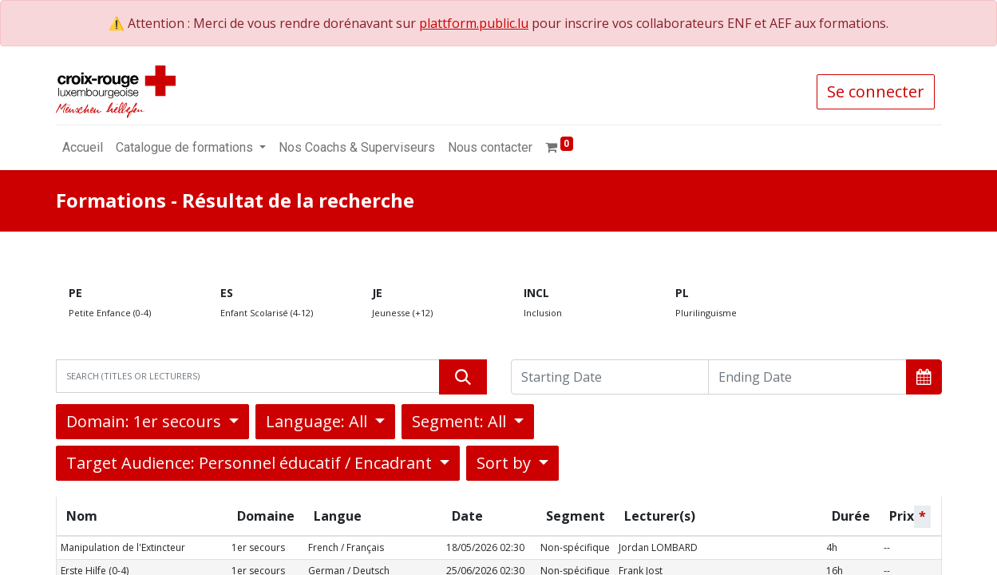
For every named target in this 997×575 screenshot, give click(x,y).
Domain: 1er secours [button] (145, 421)
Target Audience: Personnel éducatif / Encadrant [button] (251, 463)
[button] (924, 377)
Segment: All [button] (461, 421)
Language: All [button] (318, 421)
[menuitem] (82, 148)
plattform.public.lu (473, 23)
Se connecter (875, 91)
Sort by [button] (506, 463)
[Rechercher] (463, 377)
